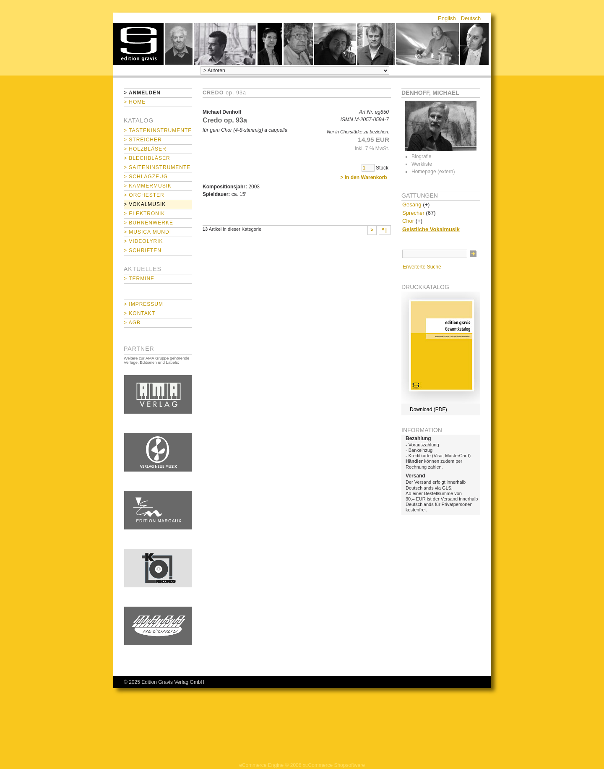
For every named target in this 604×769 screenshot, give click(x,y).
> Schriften (142, 250)
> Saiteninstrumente (157, 167)
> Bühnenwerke (148, 223)
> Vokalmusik (145, 204)
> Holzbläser (145, 149)
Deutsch (471, 18)
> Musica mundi (147, 232)
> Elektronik (144, 213)
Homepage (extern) (433, 172)
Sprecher (413, 213)
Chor (408, 221)
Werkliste (421, 164)
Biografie (421, 156)
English (447, 18)
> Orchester (144, 195)
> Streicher (143, 140)
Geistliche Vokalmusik (431, 229)
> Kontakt (139, 313)
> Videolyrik (143, 241)
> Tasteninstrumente (158, 130)
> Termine (139, 279)
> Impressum (143, 304)
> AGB (132, 323)
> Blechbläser (147, 158)
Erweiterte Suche (422, 267)
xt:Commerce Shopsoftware (334, 765)
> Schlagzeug (146, 177)
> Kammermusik (148, 186)
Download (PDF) (428, 409)
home (138, 44)
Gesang (412, 204)
